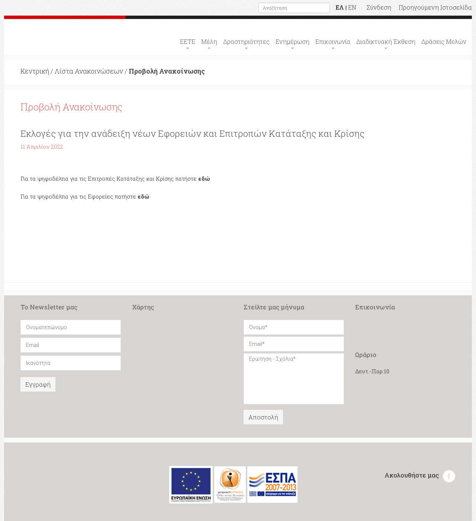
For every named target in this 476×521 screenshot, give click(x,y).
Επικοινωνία (332, 41)
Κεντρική (34, 71)
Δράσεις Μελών (443, 41)
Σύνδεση (379, 7)
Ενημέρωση (292, 41)
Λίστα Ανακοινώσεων (89, 71)
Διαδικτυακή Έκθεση (385, 41)
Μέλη (209, 41)
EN (352, 7)
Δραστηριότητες (246, 41)
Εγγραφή (38, 384)
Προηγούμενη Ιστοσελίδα (435, 7)
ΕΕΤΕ (187, 41)
